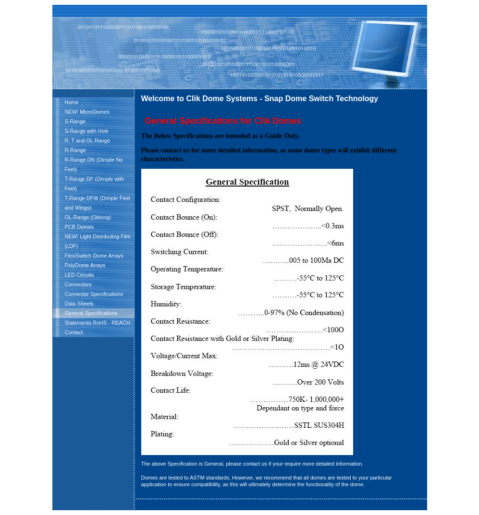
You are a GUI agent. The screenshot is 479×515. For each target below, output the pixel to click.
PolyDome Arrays (85, 265)
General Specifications (91, 313)
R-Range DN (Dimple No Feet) (94, 164)
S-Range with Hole (87, 131)
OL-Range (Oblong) (88, 217)
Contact (74, 332)
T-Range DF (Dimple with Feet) (94, 183)
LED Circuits (79, 275)
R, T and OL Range (88, 140)
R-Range (75, 150)
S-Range (75, 121)
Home (72, 102)
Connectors (78, 284)
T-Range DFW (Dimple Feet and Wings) (97, 203)
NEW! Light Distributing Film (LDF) (98, 241)
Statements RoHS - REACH (97, 323)
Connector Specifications (94, 294)
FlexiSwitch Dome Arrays (94, 255)
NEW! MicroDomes (87, 112)
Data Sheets (79, 303)
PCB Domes (79, 227)
